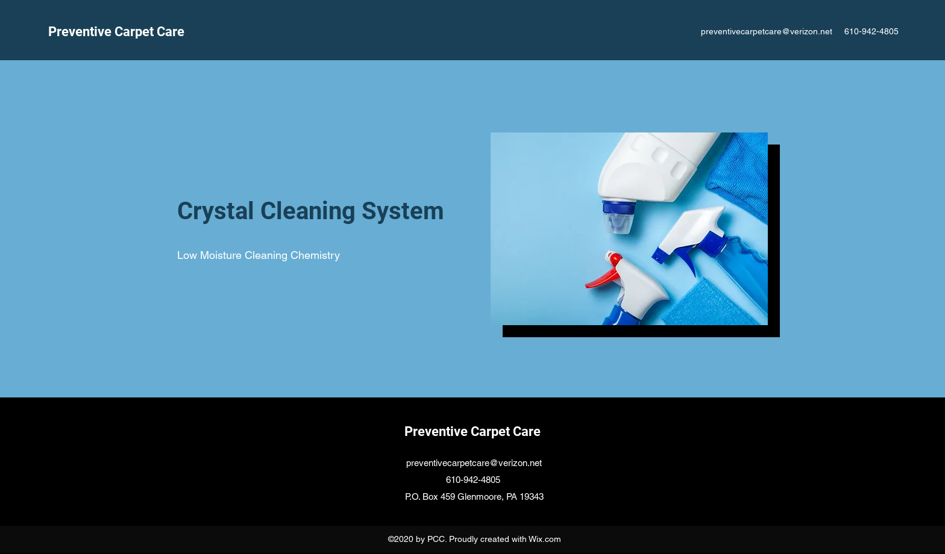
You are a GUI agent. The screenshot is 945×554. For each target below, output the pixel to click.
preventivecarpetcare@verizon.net (766, 31)
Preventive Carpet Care (117, 31)
